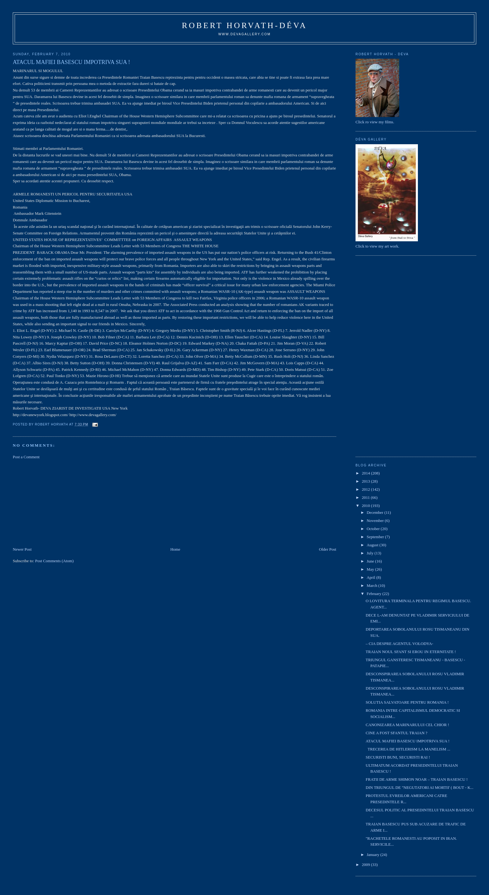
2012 (366, 489)
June (371, 561)
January (373, 854)
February (374, 593)
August (373, 545)
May (371, 569)
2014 (366, 473)
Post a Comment (26, 457)
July (371, 553)
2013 (366, 481)
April (371, 577)
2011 (366, 497)
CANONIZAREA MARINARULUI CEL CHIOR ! (407, 724)
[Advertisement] (59, 503)
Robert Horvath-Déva (244, 25)
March (372, 585)
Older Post (327, 549)
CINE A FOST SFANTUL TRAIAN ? (397, 732)
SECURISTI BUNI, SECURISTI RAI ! (398, 757)
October (374, 528)
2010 (366, 505)
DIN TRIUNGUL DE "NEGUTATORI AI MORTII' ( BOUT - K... (419, 787)
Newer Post (22, 549)
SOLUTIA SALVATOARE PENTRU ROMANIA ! (407, 702)
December (376, 512)
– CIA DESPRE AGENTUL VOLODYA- (399, 643)
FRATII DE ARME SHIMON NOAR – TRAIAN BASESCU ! (417, 779)
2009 (366, 864)
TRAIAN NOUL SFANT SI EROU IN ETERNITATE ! (411, 651)
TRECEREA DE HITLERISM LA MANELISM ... (408, 749)
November (376, 520)
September (376, 536)
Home (175, 549)
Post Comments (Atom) (54, 560)
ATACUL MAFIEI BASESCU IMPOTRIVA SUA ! (408, 741)
